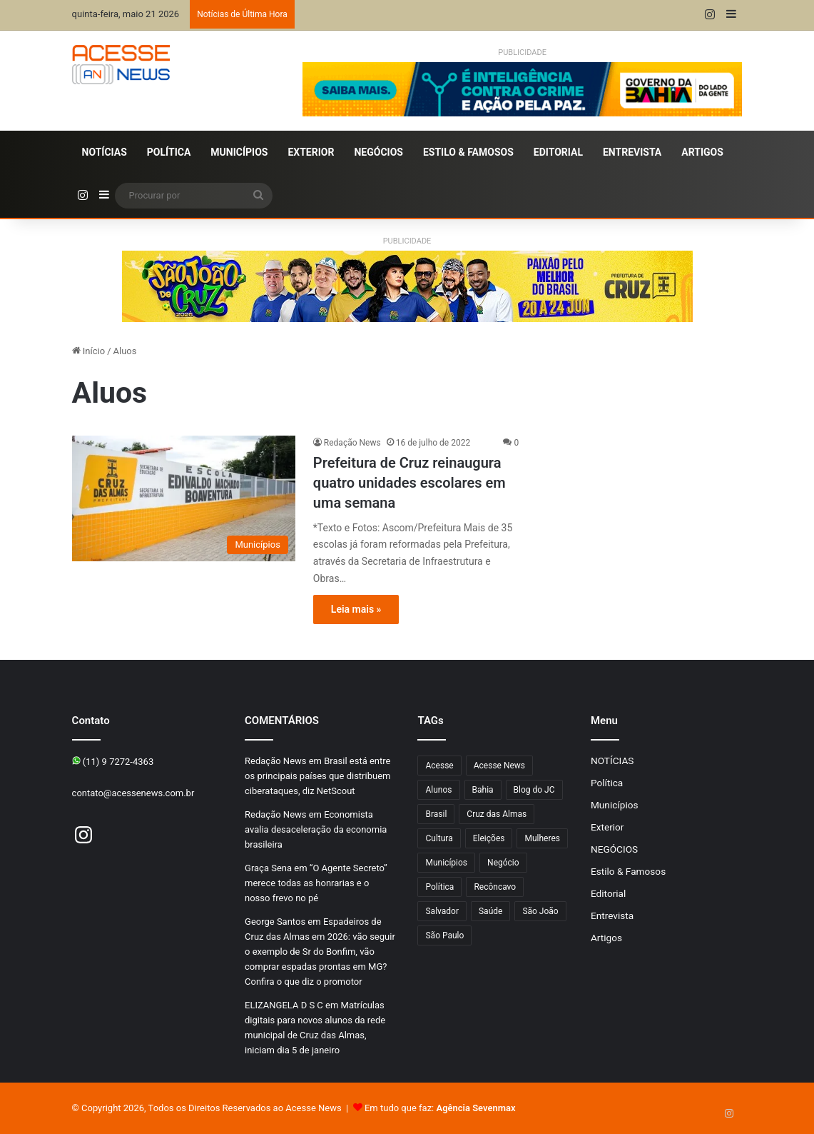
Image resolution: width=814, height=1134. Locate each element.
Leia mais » (356, 609)
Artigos (702, 152)
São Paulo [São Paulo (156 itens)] (444, 935)
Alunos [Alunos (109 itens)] (438, 790)
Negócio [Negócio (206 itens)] (503, 863)
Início (89, 351)
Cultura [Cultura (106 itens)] (438, 838)
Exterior (311, 152)
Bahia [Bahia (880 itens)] (483, 790)
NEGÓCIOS (378, 152)
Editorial (558, 152)
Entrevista (632, 152)
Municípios (239, 152)
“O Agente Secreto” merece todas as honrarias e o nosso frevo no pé (316, 883)
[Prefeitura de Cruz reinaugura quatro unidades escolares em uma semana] (183, 499)
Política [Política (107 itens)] (439, 887)
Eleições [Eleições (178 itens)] (489, 838)
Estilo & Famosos (468, 152)
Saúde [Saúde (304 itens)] (490, 911)
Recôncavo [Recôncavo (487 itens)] (495, 887)
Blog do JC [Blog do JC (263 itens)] (534, 790)
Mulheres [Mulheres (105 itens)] (542, 838)
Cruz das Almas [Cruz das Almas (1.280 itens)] (496, 814)
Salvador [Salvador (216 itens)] (442, 911)
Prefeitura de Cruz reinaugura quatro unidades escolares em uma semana (409, 482)
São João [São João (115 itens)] (540, 911)
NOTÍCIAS (104, 152)
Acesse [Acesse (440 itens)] (439, 766)
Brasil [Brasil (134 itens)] (436, 814)
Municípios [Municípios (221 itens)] (446, 863)
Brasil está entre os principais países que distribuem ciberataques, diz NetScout (317, 776)
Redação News (352, 443)
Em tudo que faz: (440, 1108)
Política (168, 152)
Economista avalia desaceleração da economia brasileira (316, 829)
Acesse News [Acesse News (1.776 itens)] (499, 766)
